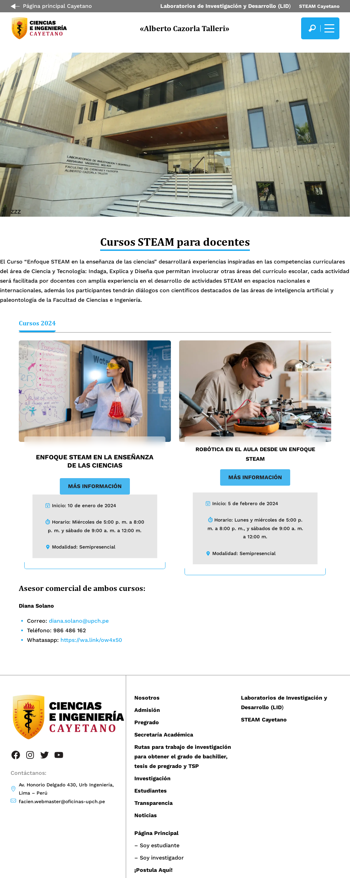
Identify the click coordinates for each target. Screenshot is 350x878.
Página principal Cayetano (57, 6)
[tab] (37, 324)
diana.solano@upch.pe (79, 621)
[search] (312, 28)
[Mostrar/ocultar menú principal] (328, 28)
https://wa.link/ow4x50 (91, 640)
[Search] (312, 28)
